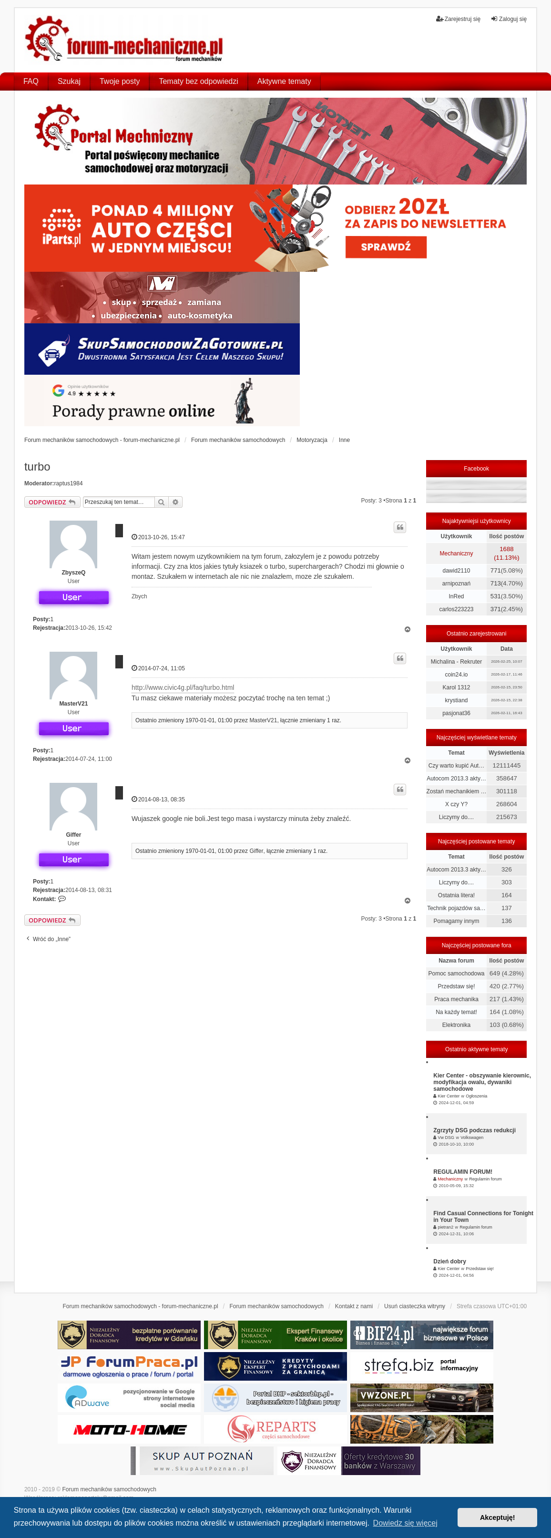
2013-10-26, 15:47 (158, 537)
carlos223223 (456, 609)
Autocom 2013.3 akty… (456, 778)
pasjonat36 (456, 713)
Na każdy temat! (456, 1012)
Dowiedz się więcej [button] (405, 1523)
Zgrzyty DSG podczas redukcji (474, 1130)
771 (495, 570)
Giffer (73, 834)
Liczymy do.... (456, 817)
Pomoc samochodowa (456, 973)
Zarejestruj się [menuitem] (458, 18)
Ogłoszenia (476, 1096)
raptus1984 (68, 483)
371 (495, 609)
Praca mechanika (456, 999)
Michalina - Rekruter (456, 661)
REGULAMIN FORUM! (462, 1172)
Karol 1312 (456, 687)
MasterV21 (73, 703)
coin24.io (456, 674)
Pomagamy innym (456, 921)
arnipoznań (456, 583)
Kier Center (449, 1096)
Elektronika (456, 1025)
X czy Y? (456, 804)
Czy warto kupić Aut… (456, 765)
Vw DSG (446, 1137)
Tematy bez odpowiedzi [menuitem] (198, 81)
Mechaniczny (456, 553)
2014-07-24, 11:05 (158, 668)
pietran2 (446, 1227)
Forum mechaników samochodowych (109, 1489)
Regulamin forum (485, 1179)
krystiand (456, 700)
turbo (37, 466)
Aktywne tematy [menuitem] (284, 81)
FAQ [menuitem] (31, 81)
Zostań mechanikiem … (456, 791)
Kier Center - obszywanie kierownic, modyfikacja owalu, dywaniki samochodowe (482, 1082)
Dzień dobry (449, 1261)
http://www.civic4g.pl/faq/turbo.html (183, 687)
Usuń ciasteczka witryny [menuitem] (414, 1306)
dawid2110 (456, 570)
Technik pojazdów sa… (456, 908)
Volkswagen (471, 1137)
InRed (456, 596)
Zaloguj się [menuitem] (508, 18)
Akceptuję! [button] (497, 1517)
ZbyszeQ (73, 572)
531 (495, 596)
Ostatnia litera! (456, 895)
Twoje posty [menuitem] (120, 81)
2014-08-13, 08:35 (158, 799)
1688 (506, 549)
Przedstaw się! (456, 986)
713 (495, 583)
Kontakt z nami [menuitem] (354, 1306)
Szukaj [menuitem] (69, 81)
